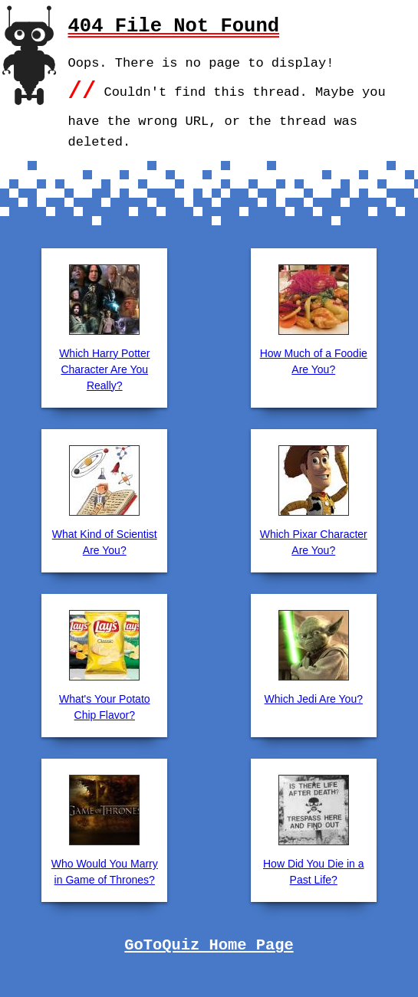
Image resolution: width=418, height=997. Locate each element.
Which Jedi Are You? (314, 699)
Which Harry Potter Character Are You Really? (104, 369)
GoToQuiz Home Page (208, 945)
